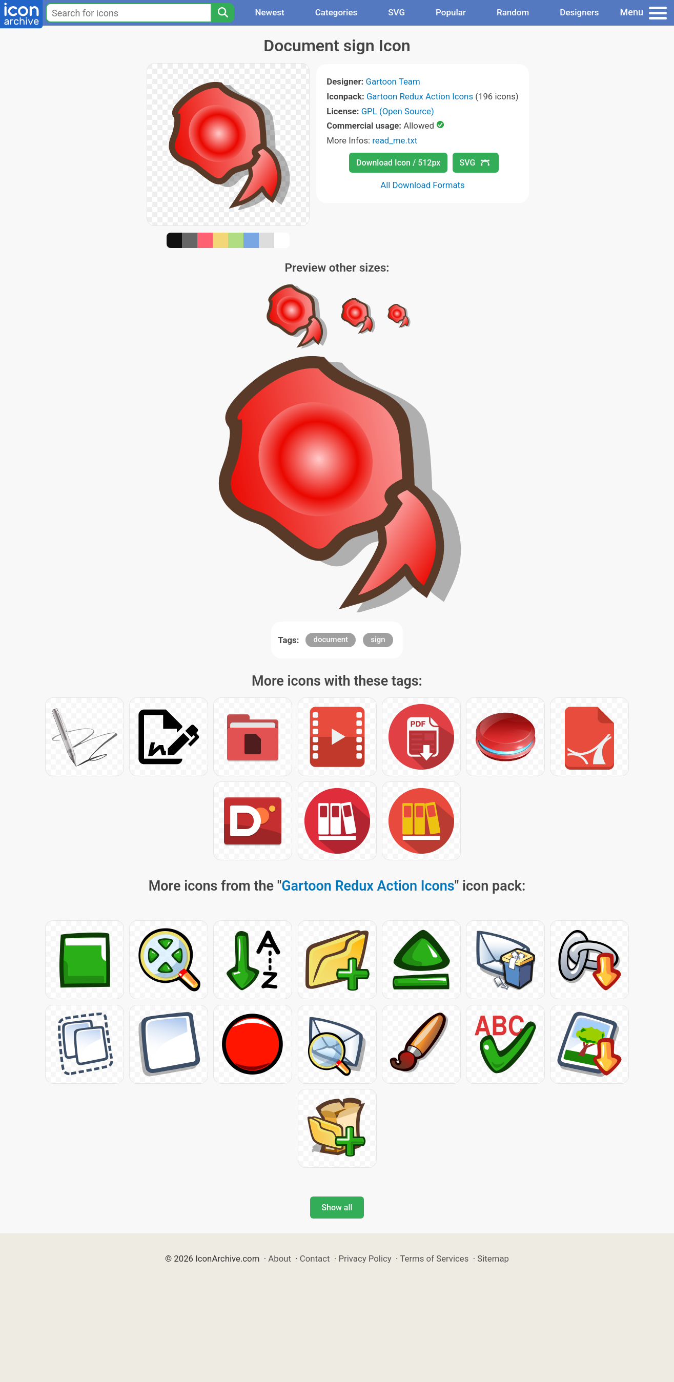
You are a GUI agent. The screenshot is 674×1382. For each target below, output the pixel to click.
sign (378, 639)
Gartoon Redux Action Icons (419, 96)
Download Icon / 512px (398, 163)
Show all (336, 1207)
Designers (579, 12)
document (330, 639)
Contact (315, 1258)
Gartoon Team (392, 81)
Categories (336, 12)
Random (513, 12)
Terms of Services (434, 1258)
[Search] (222, 13)
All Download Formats (422, 185)
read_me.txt (394, 140)
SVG (396, 12)
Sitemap (493, 1258)
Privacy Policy (364, 1258)
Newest (269, 12)
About (279, 1258)
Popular (451, 12)
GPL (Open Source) (397, 111)
